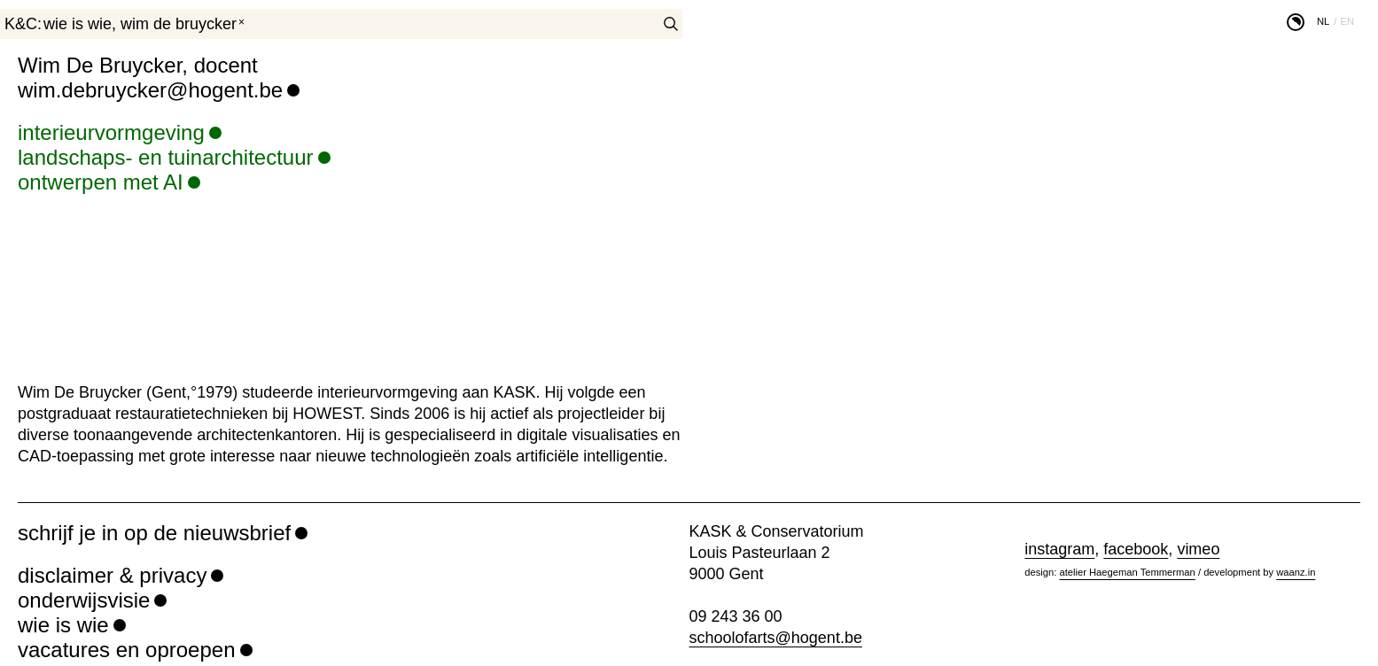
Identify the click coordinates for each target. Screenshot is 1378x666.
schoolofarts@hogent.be (775, 638)
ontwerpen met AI (100, 182)
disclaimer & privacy (112, 575)
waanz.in (1295, 572)
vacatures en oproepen (127, 650)
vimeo (1198, 549)
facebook (1135, 549)
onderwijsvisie (84, 600)
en (1347, 21)
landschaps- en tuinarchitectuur (166, 157)
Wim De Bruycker (179, 24)
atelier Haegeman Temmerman (1127, 572)
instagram (1059, 549)
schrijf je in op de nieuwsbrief (154, 533)
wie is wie (77, 24)
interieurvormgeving (111, 132)
